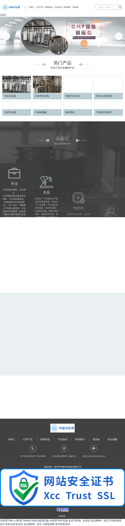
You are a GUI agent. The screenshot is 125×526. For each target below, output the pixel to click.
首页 (25, 7)
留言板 (75, 7)
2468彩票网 (48, 524)
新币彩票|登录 (62, 524)
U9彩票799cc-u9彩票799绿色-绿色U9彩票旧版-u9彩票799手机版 (34, 520)
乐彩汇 (3, 15)
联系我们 (67, 7)
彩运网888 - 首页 (99, 520)
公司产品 (40, 7)
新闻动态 (49, 7)
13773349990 (26, 456)
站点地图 (112, 439)
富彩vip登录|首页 (14, 524)
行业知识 (58, 7)
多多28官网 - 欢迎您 (79, 520)
